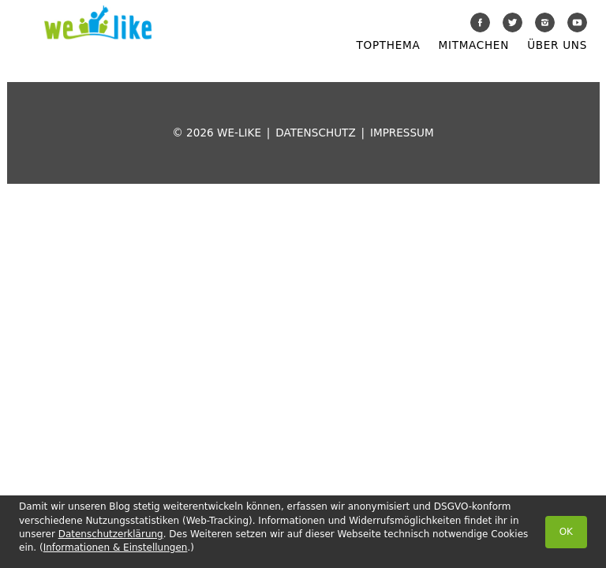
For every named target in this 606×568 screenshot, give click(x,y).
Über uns (557, 45)
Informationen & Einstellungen (115, 547)
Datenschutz (315, 132)
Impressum (402, 132)
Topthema (389, 45)
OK (566, 531)
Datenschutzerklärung (110, 534)
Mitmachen (474, 45)
